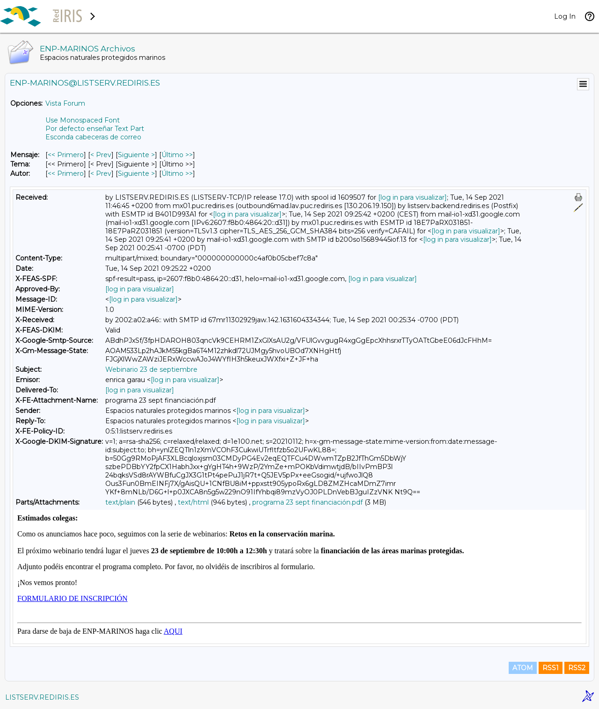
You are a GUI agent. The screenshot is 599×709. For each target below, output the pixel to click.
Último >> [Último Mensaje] (177, 155)
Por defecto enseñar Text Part (94, 128)
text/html (193, 502)
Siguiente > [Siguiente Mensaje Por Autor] (136, 173)
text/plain (120, 502)
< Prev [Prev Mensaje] (100, 155)
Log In (565, 16)
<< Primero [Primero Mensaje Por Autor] (66, 173)
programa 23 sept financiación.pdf (307, 502)
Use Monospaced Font (82, 120)
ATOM (522, 668)
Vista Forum (65, 103)
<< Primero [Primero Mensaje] (66, 155)
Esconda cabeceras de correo (93, 137)
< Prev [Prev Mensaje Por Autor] (100, 173)
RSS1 (550, 668)
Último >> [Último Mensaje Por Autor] (177, 173)
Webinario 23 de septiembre (151, 369)
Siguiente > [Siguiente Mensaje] (136, 155)
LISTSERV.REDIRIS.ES (42, 697)
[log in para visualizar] (412, 197)
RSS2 (576, 668)
